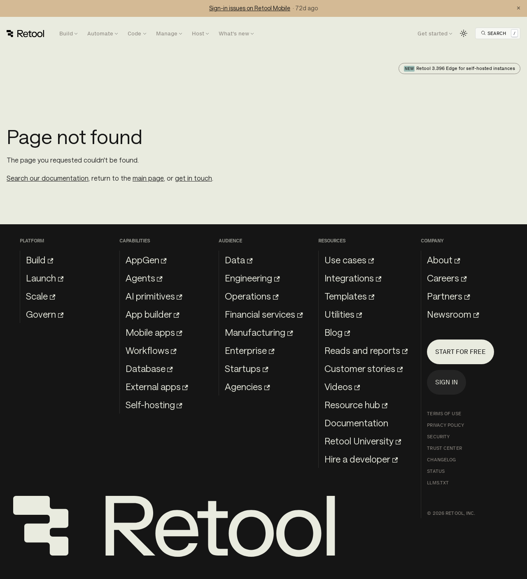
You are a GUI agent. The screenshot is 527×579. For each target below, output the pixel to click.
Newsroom (453, 314)
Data (238, 259)
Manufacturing (259, 332)
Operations (251, 296)
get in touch (193, 178)
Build (39, 259)
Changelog (441, 459)
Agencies (247, 386)
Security (438, 436)
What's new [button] (234, 33)
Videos (342, 386)
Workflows (151, 350)
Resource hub (355, 404)
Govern (44, 314)
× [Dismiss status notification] (518, 8)
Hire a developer (361, 458)
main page (148, 178)
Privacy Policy (445, 425)
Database (149, 368)
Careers (446, 277)
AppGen (146, 259)
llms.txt (438, 482)
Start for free (460, 352)
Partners (448, 296)
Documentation (356, 422)
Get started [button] (432, 33)
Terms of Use (444, 413)
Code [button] (134, 33)
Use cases (349, 259)
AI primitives (154, 296)
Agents (144, 277)
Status (436, 471)
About (443, 259)
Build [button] (66, 33)
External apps (157, 386)
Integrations (352, 277)
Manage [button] (166, 33)
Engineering (252, 277)
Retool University (362, 440)
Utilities (343, 314)
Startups (246, 368)
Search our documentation (48, 178)
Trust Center (444, 448)
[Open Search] (499, 33)
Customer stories (363, 368)
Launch (44, 277)
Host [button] (198, 33)
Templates (349, 296)
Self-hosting (154, 404)
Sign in (446, 382)
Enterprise (249, 350)
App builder (153, 314)
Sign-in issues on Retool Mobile (249, 8)
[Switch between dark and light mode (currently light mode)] (463, 33)
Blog (337, 332)
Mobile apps (154, 332)
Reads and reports (366, 350)
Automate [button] (100, 33)
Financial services (264, 314)
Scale (40, 296)
